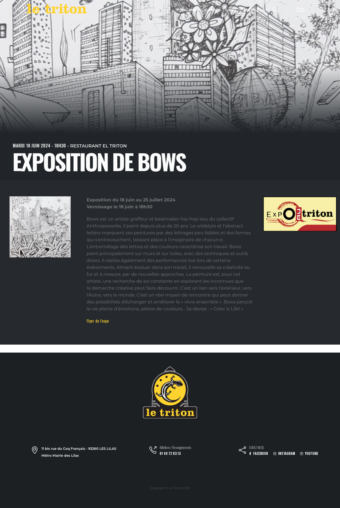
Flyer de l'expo (98, 321)
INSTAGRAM (284, 453)
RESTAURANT (253, 9)
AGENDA (189, 9)
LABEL (212, 9)
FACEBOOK (258, 453)
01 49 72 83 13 (170, 453)
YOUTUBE (309, 453)
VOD (229, 9)
